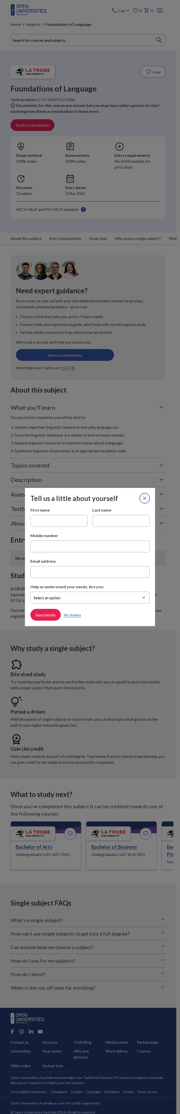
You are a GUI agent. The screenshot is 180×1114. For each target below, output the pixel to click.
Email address (43, 561)
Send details (46, 614)
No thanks (72, 614)
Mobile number (44, 535)
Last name (101, 510)
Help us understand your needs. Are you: (67, 586)
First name (40, 510)
